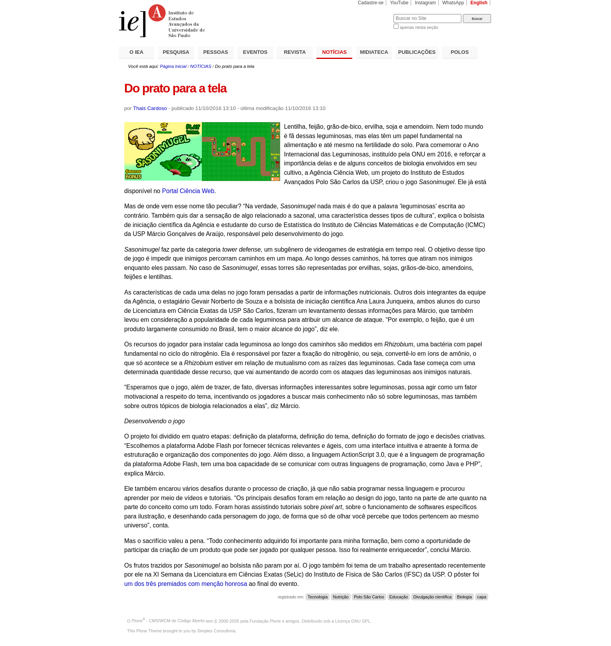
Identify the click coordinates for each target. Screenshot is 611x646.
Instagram (425, 2)
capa (481, 597)
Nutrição (341, 597)
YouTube (399, 2)
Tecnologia (318, 597)
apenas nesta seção (419, 27)
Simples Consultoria (216, 630)
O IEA (136, 52)
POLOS (460, 52)
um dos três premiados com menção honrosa (185, 583)
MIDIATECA (374, 52)
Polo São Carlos (369, 597)
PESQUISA (176, 52)
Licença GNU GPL (352, 620)
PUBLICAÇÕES (417, 52)
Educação (398, 597)
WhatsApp (453, 2)
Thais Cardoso (150, 108)
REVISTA (295, 52)
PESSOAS (215, 52)
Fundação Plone (265, 620)
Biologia (464, 597)
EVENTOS (255, 52)
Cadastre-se (370, 2)
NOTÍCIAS (334, 52)
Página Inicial (173, 66)
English (478, 2)
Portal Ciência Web (188, 191)
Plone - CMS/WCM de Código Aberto (168, 620)
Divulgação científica (432, 597)
